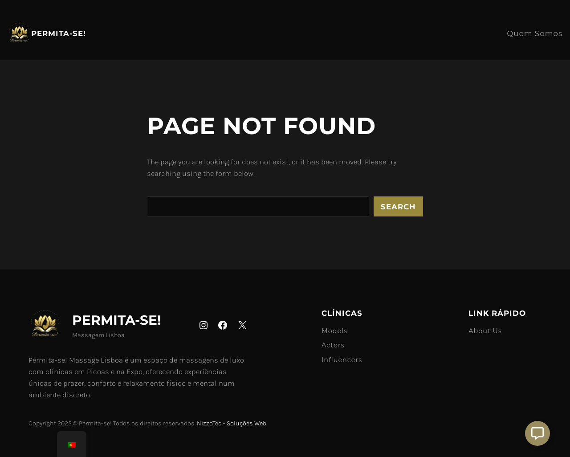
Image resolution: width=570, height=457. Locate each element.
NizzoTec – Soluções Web (231, 423)
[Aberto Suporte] (537, 433)
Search (398, 206)
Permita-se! (58, 33)
